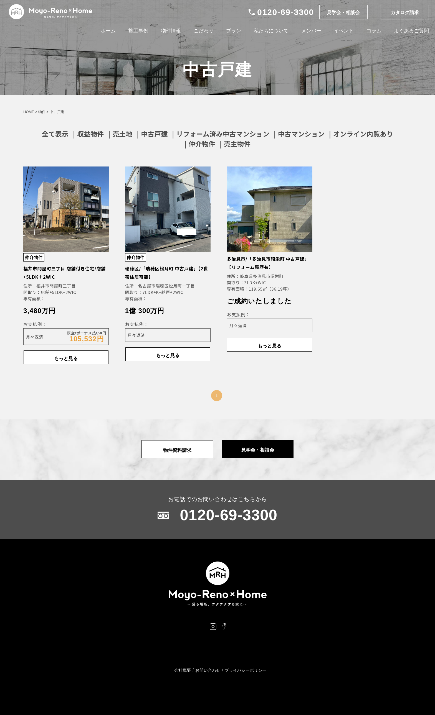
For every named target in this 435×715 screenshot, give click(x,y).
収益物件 (90, 134)
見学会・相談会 (342, 13)
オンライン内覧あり (363, 134)
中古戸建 (154, 134)
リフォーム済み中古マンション (222, 134)
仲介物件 (202, 143)
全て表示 (55, 134)
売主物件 (237, 143)
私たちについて (270, 31)
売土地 (122, 134)
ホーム (108, 31)
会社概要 (182, 670)
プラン (233, 31)
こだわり (203, 31)
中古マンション (301, 134)
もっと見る (66, 357)
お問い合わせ (207, 670)
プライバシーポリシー (245, 670)
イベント (343, 31)
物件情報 (171, 31)
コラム (373, 31)
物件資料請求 (179, 449)
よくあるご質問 (410, 31)
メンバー (311, 31)
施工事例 (138, 31)
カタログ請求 (404, 13)
